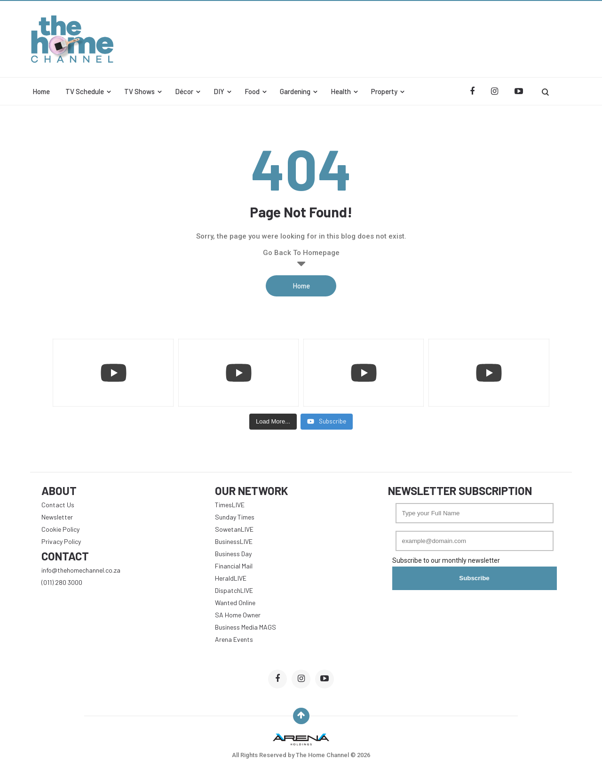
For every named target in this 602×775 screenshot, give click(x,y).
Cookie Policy (60, 529)
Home (41, 91)
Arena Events (234, 639)
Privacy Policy (61, 541)
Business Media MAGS (245, 627)
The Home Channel (323, 755)
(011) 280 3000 (61, 582)
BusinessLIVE (234, 541)
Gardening (295, 91)
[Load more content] (273, 422)
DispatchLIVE (234, 590)
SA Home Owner (238, 615)
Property (384, 91)
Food (252, 91)
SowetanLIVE (234, 529)
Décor (184, 91)
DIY (219, 91)
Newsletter (57, 517)
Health (341, 91)
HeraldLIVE (230, 578)
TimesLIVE (230, 505)
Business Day (233, 554)
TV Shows (139, 91)
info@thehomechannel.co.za (80, 570)
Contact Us (57, 505)
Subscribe (474, 578)
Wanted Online (235, 603)
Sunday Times (234, 517)
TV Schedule (84, 91)
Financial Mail (234, 566)
